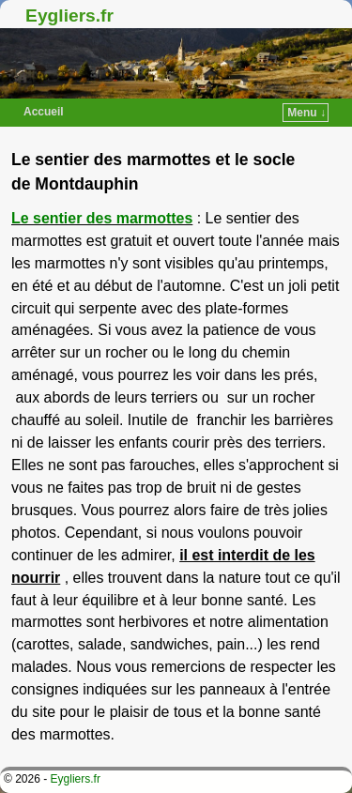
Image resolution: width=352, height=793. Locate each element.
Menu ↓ (306, 112)
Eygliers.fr (69, 15)
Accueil (43, 111)
